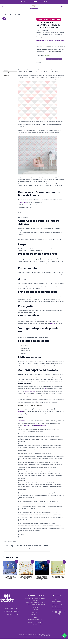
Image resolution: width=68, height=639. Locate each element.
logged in (16, 548)
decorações (35, 401)
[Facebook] (60, 612)
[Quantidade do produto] (41, 59)
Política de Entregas (57, 603)
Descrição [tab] (6, 70)
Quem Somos (57, 600)
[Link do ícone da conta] (65, 6)
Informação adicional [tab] (9, 72)
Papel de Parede (31, 12)
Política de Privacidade (56, 605)
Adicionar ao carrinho (54, 59)
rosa (45, 388)
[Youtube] (59, 615)
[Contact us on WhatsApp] (64, 635)
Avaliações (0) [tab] (7, 75)
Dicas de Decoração (57, 598)
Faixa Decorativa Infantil (57, 12)
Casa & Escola (19, 15)
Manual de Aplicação (57, 601)
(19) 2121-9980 (25, 425)
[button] (3, 7)
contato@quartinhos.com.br (40, 425)
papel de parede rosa (30, 391)
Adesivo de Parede (19, 12)
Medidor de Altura (8, 15)
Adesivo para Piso (43, 12)
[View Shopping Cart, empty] (62, 6)
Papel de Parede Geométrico (55, 64)
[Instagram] (52, 612)
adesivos (24, 366)
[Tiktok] (64, 612)
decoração (52, 323)
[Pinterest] (56, 612)
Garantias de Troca (57, 607)
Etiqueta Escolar (8, 12)
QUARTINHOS (22, 420)
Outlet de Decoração (57, 608)
